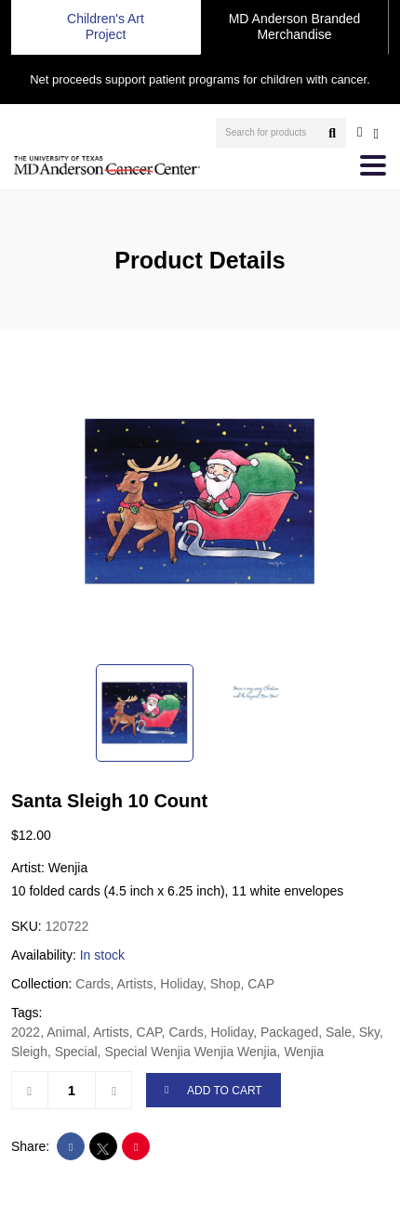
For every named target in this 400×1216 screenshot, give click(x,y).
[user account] (359, 131)
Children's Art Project (105, 26)
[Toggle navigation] (373, 165)
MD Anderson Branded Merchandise (295, 26)
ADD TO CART (213, 1091)
